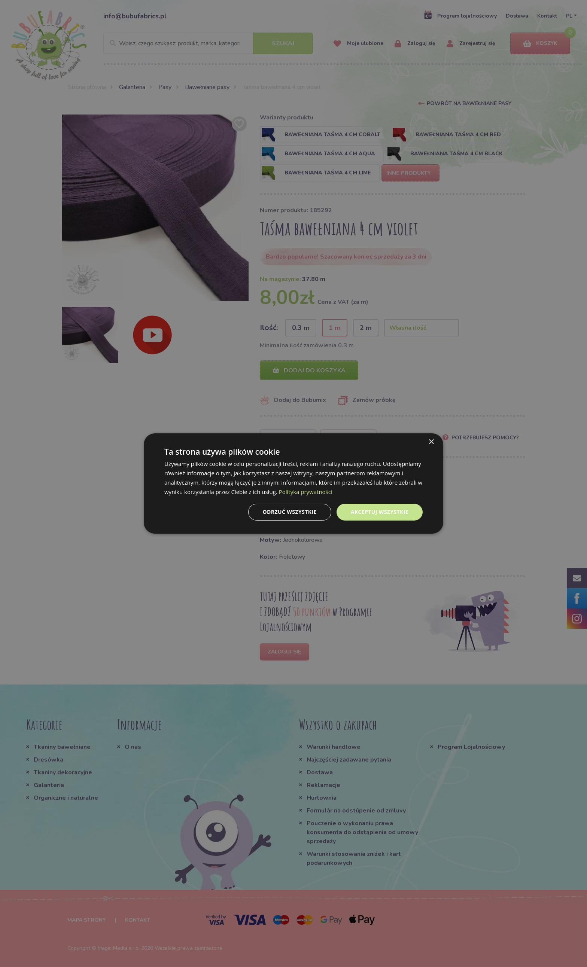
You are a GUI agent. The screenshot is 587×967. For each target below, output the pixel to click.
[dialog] (293, 483)
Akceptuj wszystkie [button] (379, 511)
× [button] (431, 442)
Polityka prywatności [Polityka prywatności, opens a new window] (305, 491)
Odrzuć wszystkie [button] (290, 511)
